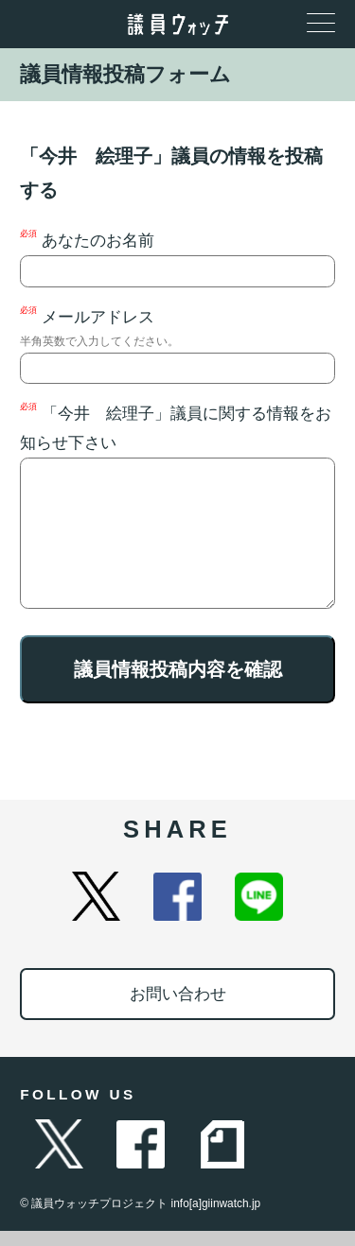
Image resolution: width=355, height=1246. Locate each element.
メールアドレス (177, 345)
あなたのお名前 (177, 258)
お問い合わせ (178, 1009)
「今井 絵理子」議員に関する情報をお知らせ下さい (177, 513)
